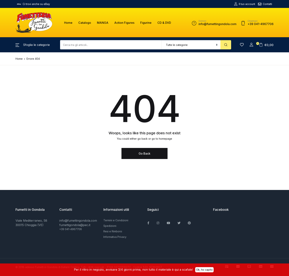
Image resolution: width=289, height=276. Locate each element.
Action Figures (124, 23)
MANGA (102, 23)
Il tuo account (244, 3)
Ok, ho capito (204, 269)
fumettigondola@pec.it (74, 225)
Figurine (146, 23)
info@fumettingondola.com (78, 220)
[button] (32, 45)
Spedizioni (109, 225)
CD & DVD (164, 23)
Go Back (144, 153)
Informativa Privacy (114, 236)
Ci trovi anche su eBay (33, 4)
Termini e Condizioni (115, 220)
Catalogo (84, 23)
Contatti (265, 4)
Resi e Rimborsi (112, 231)
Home (68, 23)
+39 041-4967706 (70, 229)
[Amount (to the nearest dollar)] (110, 44)
